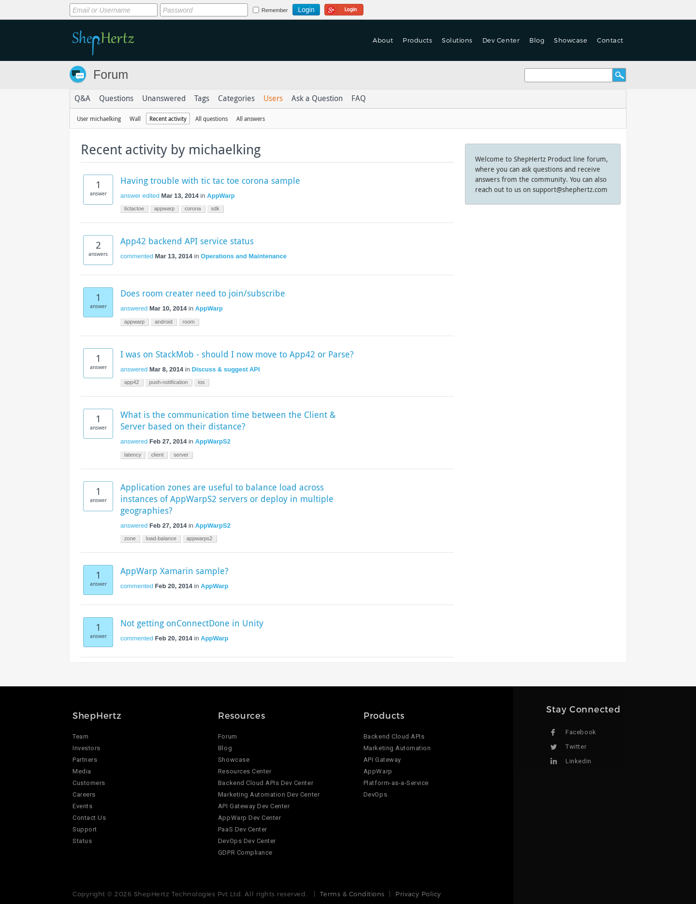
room (189, 322)
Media (81, 771)
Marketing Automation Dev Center (268, 794)
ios (201, 382)
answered (133, 308)
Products (417, 40)
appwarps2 (200, 538)
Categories (236, 98)
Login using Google (343, 8)
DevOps (375, 794)
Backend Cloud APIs (393, 736)
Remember (274, 10)
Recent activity (168, 118)
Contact (610, 40)
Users (273, 98)
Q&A (82, 98)
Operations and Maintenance (244, 256)
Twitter (576, 746)
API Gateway (382, 759)
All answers (250, 118)
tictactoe (134, 208)
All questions (211, 118)
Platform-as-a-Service (396, 782)
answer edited (140, 195)
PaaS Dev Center (242, 829)
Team (80, 736)
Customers (88, 782)
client (157, 455)
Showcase (570, 40)
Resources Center (244, 771)
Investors (86, 748)
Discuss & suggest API (226, 369)
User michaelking (99, 118)
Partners (84, 759)
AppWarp (220, 195)
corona (193, 208)
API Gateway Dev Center (254, 806)
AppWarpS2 (213, 441)
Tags (201, 98)
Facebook (581, 732)
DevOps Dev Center (247, 841)
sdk (215, 208)
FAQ (358, 98)
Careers (84, 794)
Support (84, 829)
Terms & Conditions (352, 894)
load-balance (161, 538)
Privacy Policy (418, 894)
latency (132, 455)
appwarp (164, 208)
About (383, 40)
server (181, 455)
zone (130, 538)
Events (82, 806)
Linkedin (578, 761)
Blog (536, 40)
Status (82, 841)
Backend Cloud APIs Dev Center (265, 782)
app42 (131, 382)
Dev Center (501, 40)
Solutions (457, 40)
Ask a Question (317, 98)
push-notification (168, 382)
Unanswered (164, 98)
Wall (135, 118)
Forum (110, 74)
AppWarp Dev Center (249, 817)
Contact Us (89, 817)
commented (136, 256)
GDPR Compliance (245, 852)
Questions (116, 98)
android (164, 322)
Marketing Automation (397, 748)
